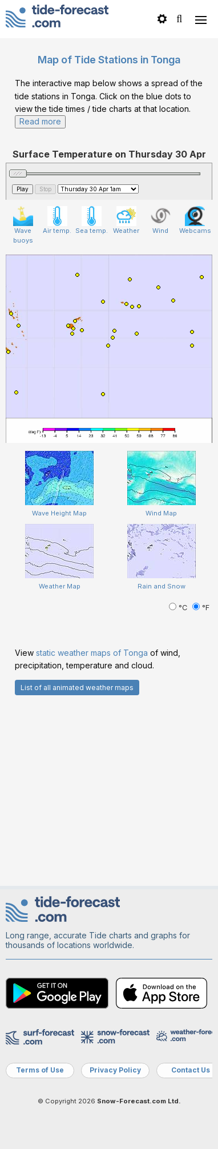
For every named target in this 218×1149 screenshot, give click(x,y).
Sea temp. (91, 220)
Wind (161, 220)
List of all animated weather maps (77, 687)
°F (200, 607)
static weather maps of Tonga (92, 653)
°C (179, 607)
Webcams (195, 220)
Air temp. (57, 220)
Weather (126, 220)
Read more (40, 121)
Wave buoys (23, 225)
